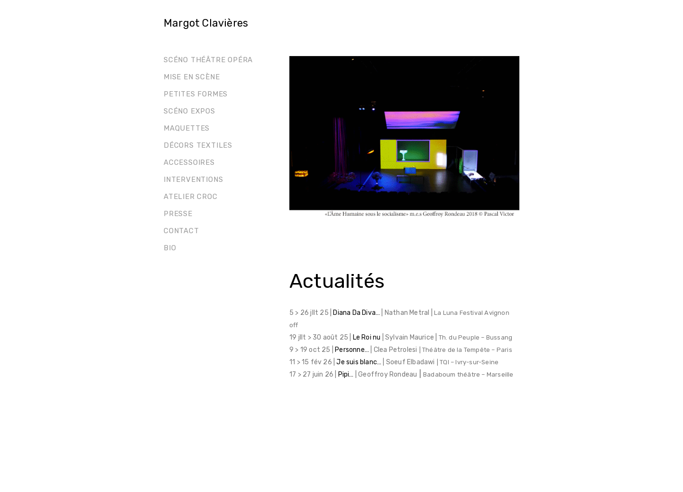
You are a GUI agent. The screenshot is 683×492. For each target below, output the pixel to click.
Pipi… (346, 374)
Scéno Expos (189, 111)
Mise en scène (192, 77)
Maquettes (187, 128)
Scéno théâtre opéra (208, 60)
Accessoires (189, 162)
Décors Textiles (198, 145)
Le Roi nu (367, 337)
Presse (178, 213)
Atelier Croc (191, 196)
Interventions (193, 179)
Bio (170, 248)
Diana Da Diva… (357, 313)
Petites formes (196, 94)
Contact (181, 231)
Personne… (352, 350)
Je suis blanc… (359, 362)
